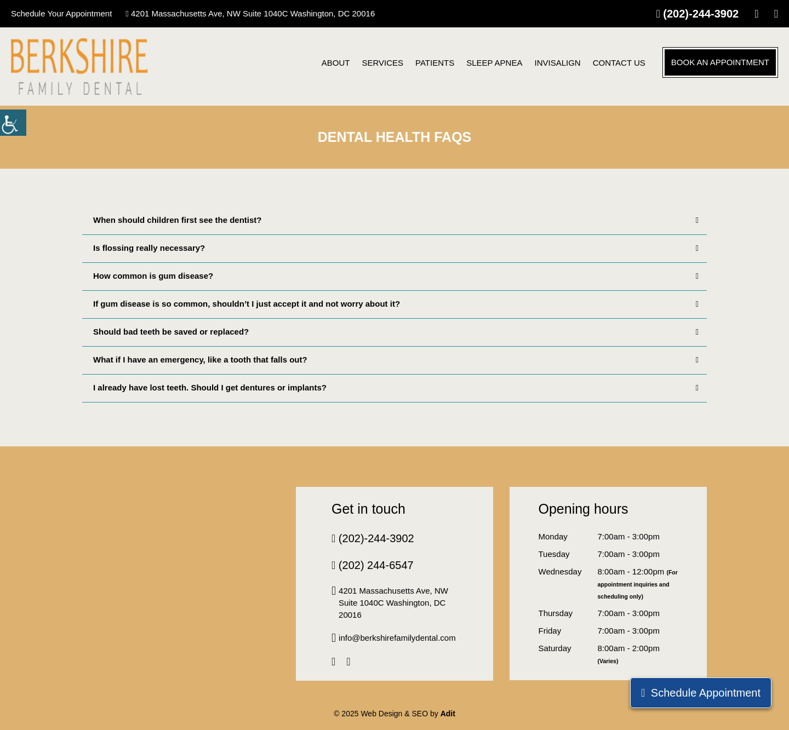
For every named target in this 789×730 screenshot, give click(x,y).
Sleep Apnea (494, 62)
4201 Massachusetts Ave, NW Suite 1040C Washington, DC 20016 (250, 13)
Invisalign (557, 62)
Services (382, 62)
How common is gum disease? (396, 276)
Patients (434, 62)
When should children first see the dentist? (396, 220)
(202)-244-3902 (697, 14)
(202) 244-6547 (372, 565)
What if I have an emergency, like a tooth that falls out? (396, 360)
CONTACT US (619, 62)
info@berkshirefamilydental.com (393, 638)
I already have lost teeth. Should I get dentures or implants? (396, 388)
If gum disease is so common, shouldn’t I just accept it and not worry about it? (396, 304)
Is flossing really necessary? (396, 248)
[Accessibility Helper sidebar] (13, 123)
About (336, 62)
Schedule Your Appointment (61, 13)
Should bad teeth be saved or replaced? (396, 332)
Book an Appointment (720, 62)
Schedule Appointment (701, 693)
